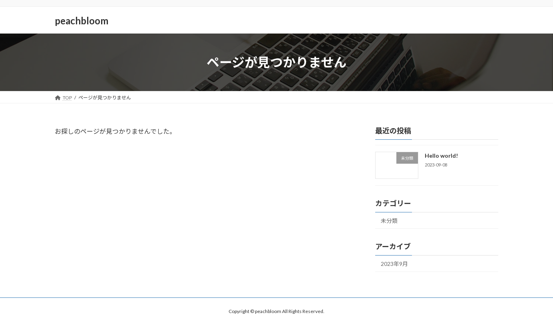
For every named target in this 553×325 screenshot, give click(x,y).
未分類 (389, 220)
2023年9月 (394, 263)
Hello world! (441, 155)
